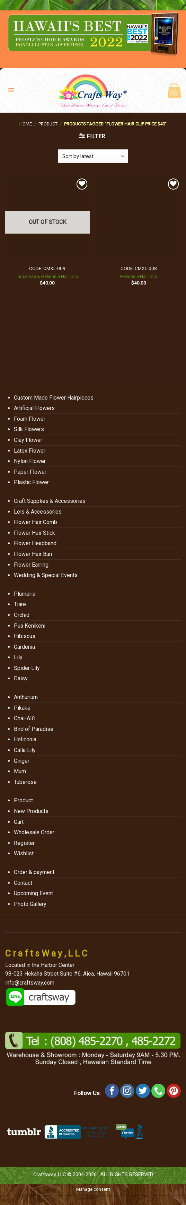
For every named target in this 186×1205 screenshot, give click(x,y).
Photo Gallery (30, 904)
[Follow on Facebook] (112, 1091)
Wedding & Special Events (46, 575)
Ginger (21, 761)
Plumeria (24, 594)
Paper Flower (30, 472)
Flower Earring (31, 564)
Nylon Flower (30, 461)
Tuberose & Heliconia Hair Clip (47, 276)
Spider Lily (27, 668)
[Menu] (11, 90)
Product (47, 123)
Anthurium (26, 697)
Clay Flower (28, 440)
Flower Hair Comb (35, 522)
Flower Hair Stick (34, 533)
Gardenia (24, 647)
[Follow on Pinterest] (174, 1091)
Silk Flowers (29, 429)
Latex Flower (29, 450)
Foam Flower (29, 419)
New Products (31, 811)
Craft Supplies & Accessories (50, 501)
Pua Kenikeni (29, 625)
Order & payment (34, 872)
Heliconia (25, 739)
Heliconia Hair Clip (138, 276)
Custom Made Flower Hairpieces (54, 397)
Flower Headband (35, 543)
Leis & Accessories (38, 511)
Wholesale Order (34, 832)
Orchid (21, 615)
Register (24, 843)
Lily (18, 657)
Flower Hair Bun (33, 554)
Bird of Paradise (33, 729)
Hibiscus (24, 636)
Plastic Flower (31, 482)
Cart (19, 822)
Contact (23, 883)
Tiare (20, 604)
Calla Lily (25, 750)
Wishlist (24, 853)
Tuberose (25, 782)
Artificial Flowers (34, 408)
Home (25, 123)
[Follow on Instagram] (127, 1091)
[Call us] (158, 1091)
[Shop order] (93, 156)
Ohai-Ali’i (24, 718)
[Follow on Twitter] (143, 1091)
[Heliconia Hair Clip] (138, 219)
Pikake (22, 708)
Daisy (21, 678)
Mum (20, 771)
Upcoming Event (33, 893)
